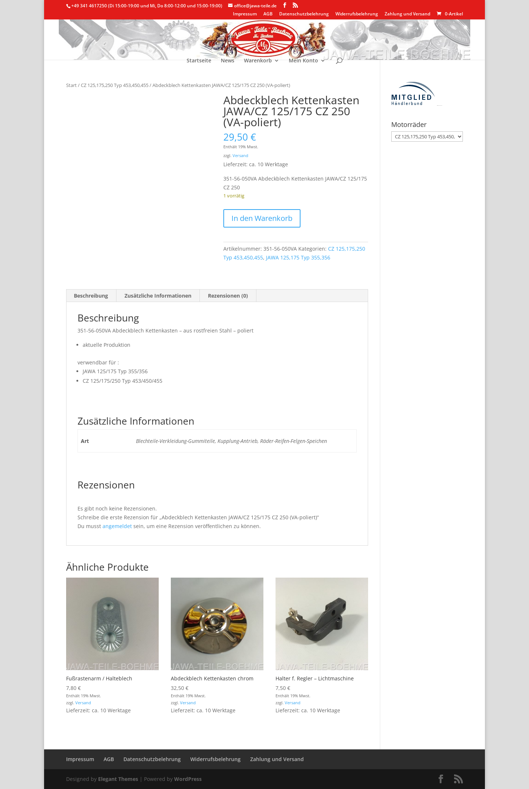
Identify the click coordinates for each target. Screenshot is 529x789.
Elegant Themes (118, 778)
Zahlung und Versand (407, 14)
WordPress (188, 778)
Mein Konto (303, 61)
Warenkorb (258, 61)
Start (71, 85)
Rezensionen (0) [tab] (228, 295)
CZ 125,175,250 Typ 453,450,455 (114, 85)
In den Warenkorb (261, 218)
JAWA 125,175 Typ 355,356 (298, 257)
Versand (240, 155)
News (227, 61)
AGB (268, 14)
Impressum (245, 14)
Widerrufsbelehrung (356, 14)
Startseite (199, 61)
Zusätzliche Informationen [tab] (158, 295)
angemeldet (117, 526)
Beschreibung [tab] (91, 295)
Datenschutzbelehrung (304, 14)
